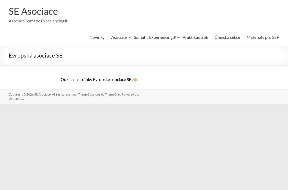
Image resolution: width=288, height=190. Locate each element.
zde (135, 79)
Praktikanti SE (195, 37)
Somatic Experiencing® (155, 37)
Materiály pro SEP (263, 37)
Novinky (97, 37)
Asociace (119, 37)
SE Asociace (33, 11)
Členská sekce (227, 37)
